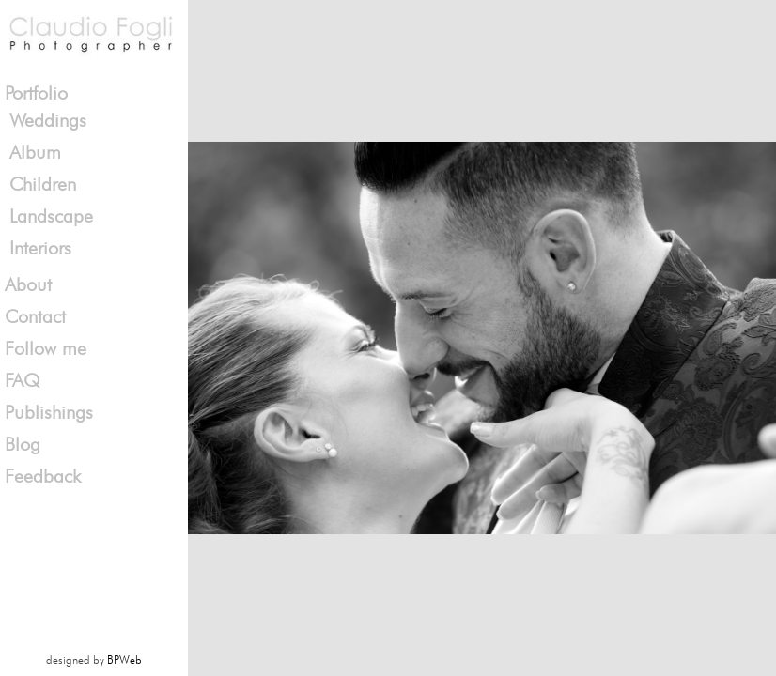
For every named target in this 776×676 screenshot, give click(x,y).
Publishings (49, 412)
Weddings (47, 120)
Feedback (43, 476)
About (28, 284)
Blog (22, 444)
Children (42, 184)
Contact (35, 316)
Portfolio (36, 93)
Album (35, 152)
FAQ (22, 380)
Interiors (40, 248)
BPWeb (124, 660)
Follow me (45, 348)
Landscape (51, 216)
